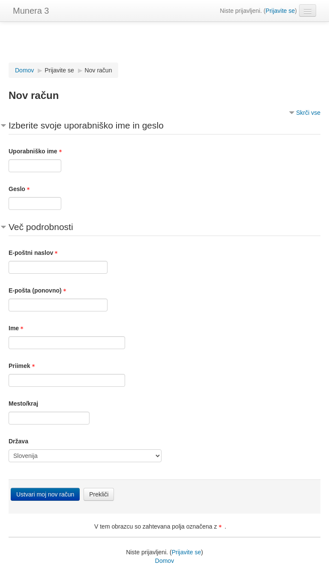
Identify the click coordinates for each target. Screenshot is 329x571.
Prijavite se (280, 10)
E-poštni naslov (34, 252)
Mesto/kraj (23, 403)
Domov (164, 560)
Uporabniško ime (37, 151)
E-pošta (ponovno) (39, 290)
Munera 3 (31, 10)
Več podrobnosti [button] (41, 227)
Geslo (21, 188)
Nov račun (98, 70)
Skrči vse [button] (308, 112)
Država (18, 441)
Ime (17, 328)
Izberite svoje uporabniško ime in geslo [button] (86, 125)
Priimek (23, 365)
